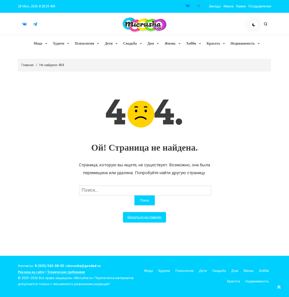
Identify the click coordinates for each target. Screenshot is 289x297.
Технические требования (66, 272)
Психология (84, 43)
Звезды (215, 6)
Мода (38, 43)
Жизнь (169, 43)
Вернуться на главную (144, 218)
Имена (228, 6)
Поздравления (259, 6)
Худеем (58, 43)
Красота (213, 43)
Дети (108, 43)
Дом (150, 43)
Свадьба (130, 43)
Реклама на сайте (31, 272)
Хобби (191, 43)
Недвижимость (242, 43)
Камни (241, 6)
